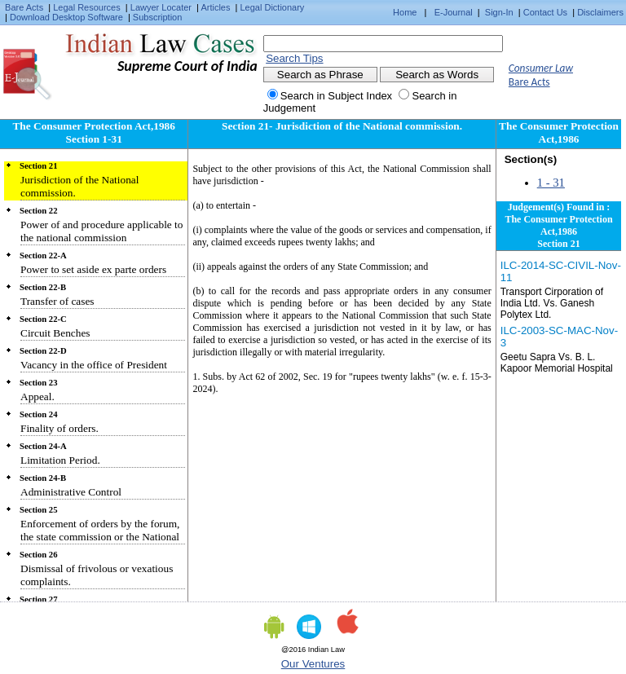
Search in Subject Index (336, 96)
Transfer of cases (57, 301)
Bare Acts (24, 7)
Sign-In (499, 12)
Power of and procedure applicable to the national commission (101, 231)
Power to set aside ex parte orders (93, 269)
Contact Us (545, 12)
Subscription (158, 17)
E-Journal (453, 12)
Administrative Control (70, 492)
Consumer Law (541, 68)
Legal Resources (87, 7)
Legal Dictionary (272, 7)
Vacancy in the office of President (93, 365)
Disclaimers (600, 12)
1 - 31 (551, 182)
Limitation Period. (60, 460)
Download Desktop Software (66, 17)
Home (405, 12)
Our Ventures (313, 664)
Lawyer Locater (161, 7)
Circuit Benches (55, 333)
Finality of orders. (59, 428)
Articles (215, 7)
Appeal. (37, 396)
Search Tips (294, 58)
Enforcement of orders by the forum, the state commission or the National (99, 530)
